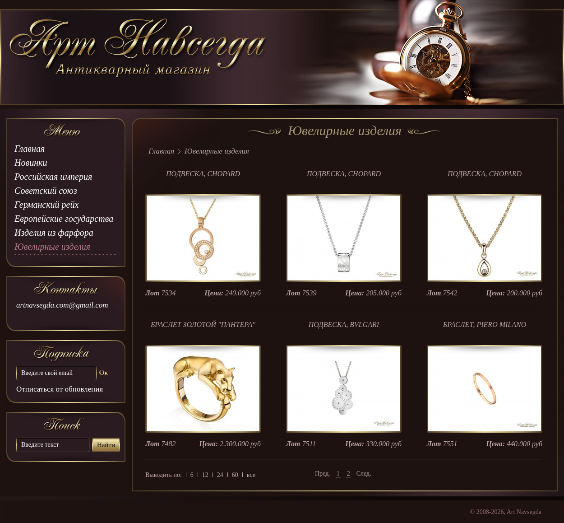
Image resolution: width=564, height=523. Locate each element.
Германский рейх (46, 205)
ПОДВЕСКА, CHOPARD (203, 173)
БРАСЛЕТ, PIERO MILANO (485, 324)
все (251, 475)
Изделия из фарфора (53, 233)
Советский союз (45, 191)
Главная (29, 149)
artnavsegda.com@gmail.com (62, 305)
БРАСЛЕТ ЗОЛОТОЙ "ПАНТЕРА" (203, 324)
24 (220, 475)
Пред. (322, 473)
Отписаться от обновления (59, 389)
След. (363, 473)
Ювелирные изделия (52, 247)
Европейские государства (63, 219)
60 (235, 475)
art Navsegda (138, 57)
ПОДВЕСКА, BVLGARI (344, 324)
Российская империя (53, 177)
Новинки (30, 163)
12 (205, 475)
